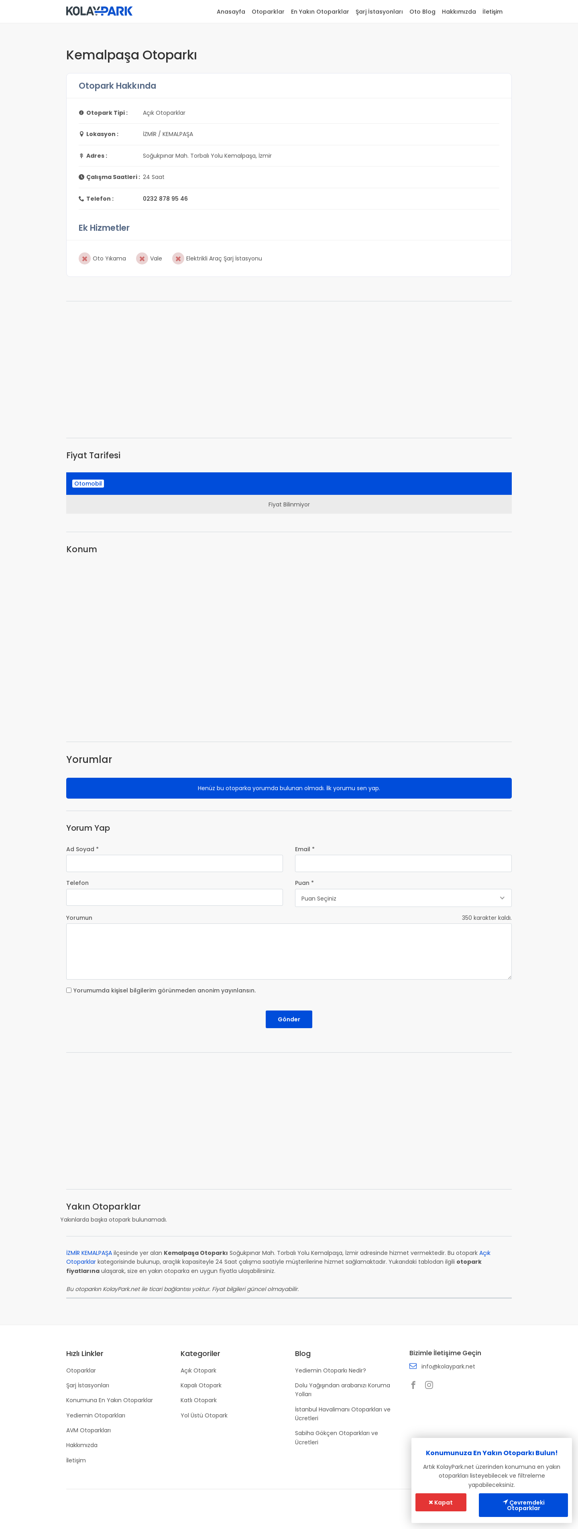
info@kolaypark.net (448, 1366)
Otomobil (88, 484)
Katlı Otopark (199, 1400)
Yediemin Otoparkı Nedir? (330, 1370)
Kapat (441, 1503)
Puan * (304, 883)
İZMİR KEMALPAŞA (89, 1253)
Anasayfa (231, 12)
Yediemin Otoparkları (95, 1415)
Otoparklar (268, 12)
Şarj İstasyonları (379, 12)
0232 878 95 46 (165, 199)
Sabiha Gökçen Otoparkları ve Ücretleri (336, 1437)
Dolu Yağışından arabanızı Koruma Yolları (342, 1389)
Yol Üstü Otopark (204, 1415)
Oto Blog (422, 12)
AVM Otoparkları (88, 1430)
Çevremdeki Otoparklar (524, 1505)
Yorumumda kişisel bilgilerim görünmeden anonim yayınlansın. (164, 990)
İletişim (492, 12)
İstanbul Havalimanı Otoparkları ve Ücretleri (343, 1413)
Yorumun (79, 918)
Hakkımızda (459, 12)
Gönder (289, 1019)
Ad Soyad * (82, 849)
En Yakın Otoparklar (320, 12)
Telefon (77, 883)
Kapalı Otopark (201, 1385)
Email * (305, 849)
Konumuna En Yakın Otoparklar (109, 1400)
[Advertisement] (289, 369)
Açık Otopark (198, 1370)
